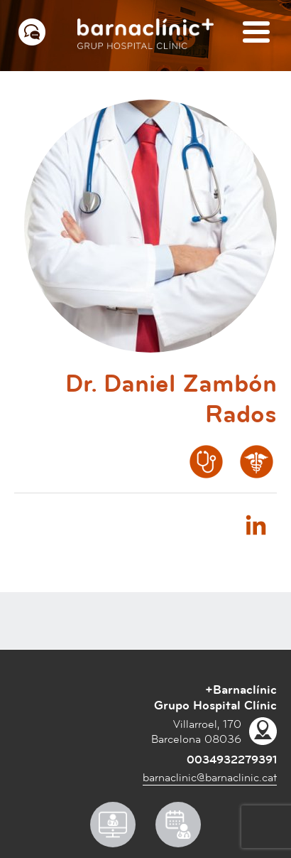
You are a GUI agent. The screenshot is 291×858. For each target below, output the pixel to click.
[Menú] (256, 33)
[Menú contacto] (31, 31)
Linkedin (255, 524)
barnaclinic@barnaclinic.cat (210, 778)
